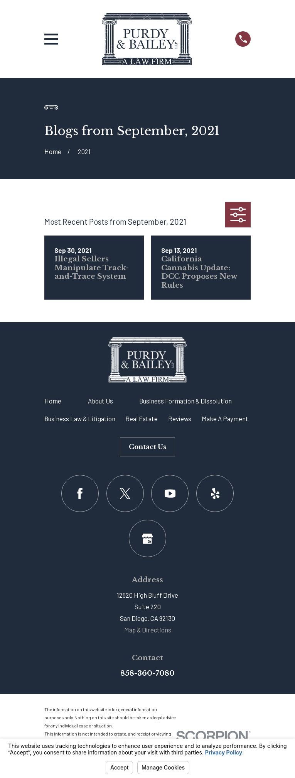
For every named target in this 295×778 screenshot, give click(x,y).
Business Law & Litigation (79, 418)
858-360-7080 (147, 673)
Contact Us (147, 447)
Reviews (179, 418)
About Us (100, 401)
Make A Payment (225, 418)
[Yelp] (215, 493)
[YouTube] (170, 493)
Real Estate (141, 418)
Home (52, 401)
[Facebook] (80, 493)
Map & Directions (147, 630)
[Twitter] (125, 493)
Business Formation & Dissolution (185, 401)
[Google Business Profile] (147, 538)
